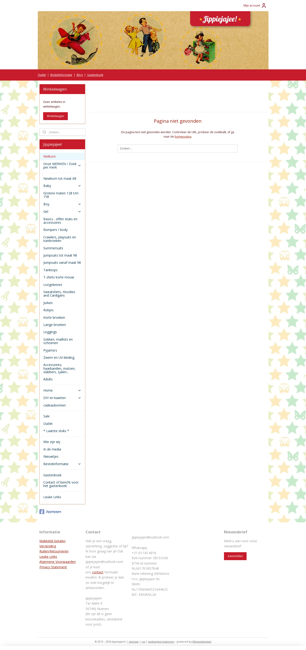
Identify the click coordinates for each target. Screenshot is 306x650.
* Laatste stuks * (56, 431)
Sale (46, 416)
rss (143, 641)
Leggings (50, 332)
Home (62, 390)
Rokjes (48, 310)
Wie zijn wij (51, 442)
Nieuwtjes (50, 456)
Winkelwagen (55, 116)
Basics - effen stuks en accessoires (60, 221)
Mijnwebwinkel (202, 641)
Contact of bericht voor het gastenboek (61, 484)
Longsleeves (52, 284)
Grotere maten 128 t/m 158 (61, 195)
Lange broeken (54, 324)
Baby (62, 185)
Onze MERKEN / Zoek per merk (62, 165)
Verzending (47, 546)
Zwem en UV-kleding (58, 357)
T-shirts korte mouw (58, 277)
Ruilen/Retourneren (54, 551)
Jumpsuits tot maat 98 (60, 255)
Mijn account (255, 5)
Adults (48, 379)
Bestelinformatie (61, 75)
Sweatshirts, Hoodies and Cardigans (59, 294)
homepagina (183, 137)
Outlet (42, 75)
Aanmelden (235, 556)
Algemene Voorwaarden (57, 561)
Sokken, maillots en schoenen (58, 341)
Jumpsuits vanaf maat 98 (62, 262)
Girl (62, 211)
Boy (62, 204)
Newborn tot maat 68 (59, 178)
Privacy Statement (53, 567)
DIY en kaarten (62, 398)
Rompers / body (55, 229)
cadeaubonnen (54, 405)
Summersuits (53, 248)
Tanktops (50, 270)
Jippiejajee (50, 512)
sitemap (134, 641)
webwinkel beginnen (161, 641)
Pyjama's (50, 350)
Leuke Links (52, 497)
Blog (80, 75)
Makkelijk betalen (52, 541)
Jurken (48, 303)
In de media (52, 449)
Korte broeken (54, 317)
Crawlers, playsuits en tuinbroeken (59, 239)
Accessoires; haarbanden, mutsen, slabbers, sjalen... (59, 368)
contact (97, 572)
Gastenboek (95, 75)
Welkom (49, 156)
